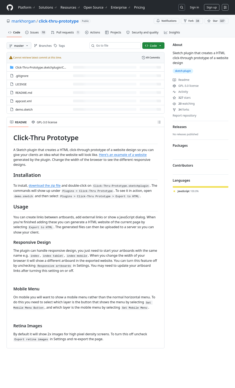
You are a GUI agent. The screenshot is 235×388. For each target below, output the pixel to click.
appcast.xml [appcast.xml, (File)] (23, 101)
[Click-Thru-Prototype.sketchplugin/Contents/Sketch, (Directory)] (49, 67)
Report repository (184, 115)
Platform (26, 7)
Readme (181, 80)
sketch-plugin (183, 71)
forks (181, 109)
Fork (192, 21)
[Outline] (159, 122)
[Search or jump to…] (182, 7)
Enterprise (121, 7)
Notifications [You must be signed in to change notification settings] (166, 21)
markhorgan (23, 21)
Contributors (183, 165)
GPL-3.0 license (186, 86)
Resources (70, 7)
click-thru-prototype (59, 21)
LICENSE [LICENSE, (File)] (21, 84)
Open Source (96, 7)
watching (184, 103)
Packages (180, 145)
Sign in (194, 7)
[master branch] (19, 45)
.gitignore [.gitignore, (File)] (22, 76)
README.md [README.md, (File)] (23, 93)
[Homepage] (10, 7)
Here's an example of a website (123, 154)
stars (182, 98)
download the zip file (45, 185)
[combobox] (116, 45)
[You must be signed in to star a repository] (216, 21)
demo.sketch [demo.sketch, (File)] (24, 109)
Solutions (48, 7)
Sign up (212, 7)
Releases (180, 127)
